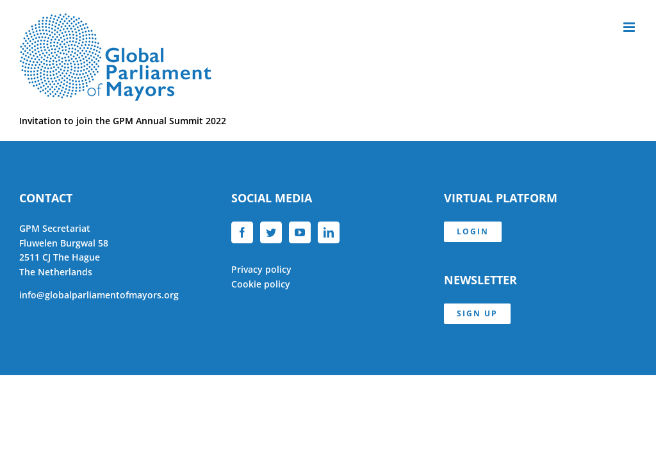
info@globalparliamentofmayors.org (99, 295)
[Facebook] (242, 232)
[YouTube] (300, 232)
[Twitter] (271, 232)
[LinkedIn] (329, 232)
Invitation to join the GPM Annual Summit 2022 (122, 121)
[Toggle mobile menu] (630, 27)
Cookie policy (260, 284)
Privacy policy (261, 269)
